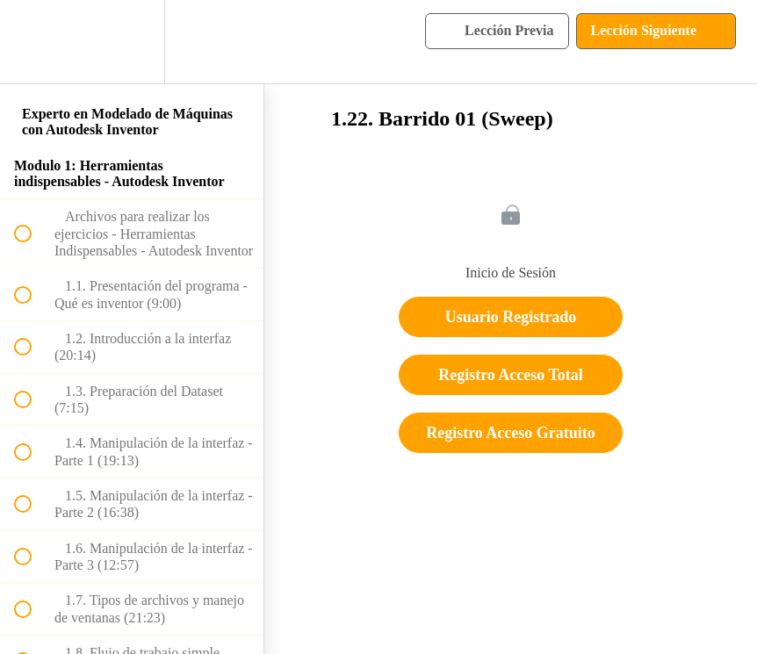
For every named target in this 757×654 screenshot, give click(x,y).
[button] (32, 41)
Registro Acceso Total (510, 375)
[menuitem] (131, 41)
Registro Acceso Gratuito (510, 433)
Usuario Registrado (511, 317)
